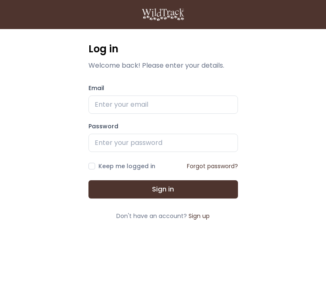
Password (103, 126)
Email (96, 88)
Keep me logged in (126, 166)
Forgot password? (212, 166)
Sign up (199, 216)
